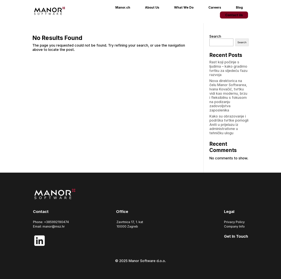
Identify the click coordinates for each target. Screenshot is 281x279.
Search (215, 36)
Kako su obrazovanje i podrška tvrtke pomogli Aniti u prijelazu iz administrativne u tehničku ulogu (228, 124)
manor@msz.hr (54, 226)
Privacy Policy (234, 222)
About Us (152, 7)
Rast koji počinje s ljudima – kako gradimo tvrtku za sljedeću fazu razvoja (228, 68)
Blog (239, 7)
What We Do (184, 7)
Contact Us (234, 15)
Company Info (234, 226)
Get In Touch (236, 236)
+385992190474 (56, 222)
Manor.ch (122, 7)
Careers (214, 7)
